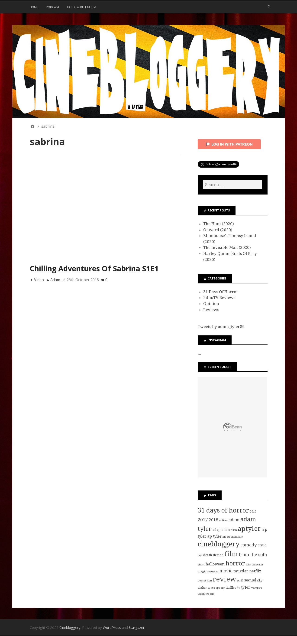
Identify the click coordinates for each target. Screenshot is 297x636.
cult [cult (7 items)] (200, 555)
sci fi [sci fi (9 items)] (240, 580)
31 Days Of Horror (220, 291)
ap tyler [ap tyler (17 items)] (214, 536)
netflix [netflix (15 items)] (255, 571)
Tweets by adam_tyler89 (221, 326)
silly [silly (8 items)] (259, 580)
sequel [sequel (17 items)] (250, 580)
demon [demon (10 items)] (218, 555)
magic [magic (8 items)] (202, 571)
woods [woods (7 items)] (210, 593)
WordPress (112, 627)
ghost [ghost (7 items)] (201, 564)
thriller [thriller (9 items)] (231, 587)
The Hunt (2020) (218, 223)
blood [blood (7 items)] (226, 536)
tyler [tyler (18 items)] (245, 587)
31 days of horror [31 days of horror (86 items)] (223, 510)
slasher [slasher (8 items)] (202, 587)
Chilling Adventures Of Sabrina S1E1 (94, 268)
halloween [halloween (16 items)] (215, 564)
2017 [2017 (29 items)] (203, 519)
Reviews (211, 309)
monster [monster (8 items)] (213, 571)
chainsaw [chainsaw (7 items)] (237, 536)
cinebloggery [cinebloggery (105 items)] (218, 544)
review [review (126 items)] (224, 579)
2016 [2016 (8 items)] (253, 511)
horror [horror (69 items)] (235, 563)
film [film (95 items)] (231, 554)
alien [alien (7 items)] (234, 530)
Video (39, 279)
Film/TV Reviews (219, 297)
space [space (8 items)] (211, 587)
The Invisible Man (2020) (227, 247)
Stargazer (137, 627)
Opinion (211, 303)
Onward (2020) (217, 229)
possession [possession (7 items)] (205, 580)
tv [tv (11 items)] (238, 587)
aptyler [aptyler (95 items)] (249, 528)
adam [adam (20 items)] (234, 520)
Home (34, 7)
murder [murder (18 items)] (241, 571)
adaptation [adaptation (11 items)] (221, 530)
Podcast (52, 7)
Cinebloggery (70, 627)
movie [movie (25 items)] (226, 571)
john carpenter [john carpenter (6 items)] (254, 564)
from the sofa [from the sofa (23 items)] (253, 554)
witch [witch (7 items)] (201, 593)
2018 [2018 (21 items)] (213, 519)
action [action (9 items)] (223, 520)
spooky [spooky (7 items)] (220, 587)
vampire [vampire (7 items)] (256, 587)
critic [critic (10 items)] (262, 545)
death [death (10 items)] (207, 555)
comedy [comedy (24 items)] (248, 545)
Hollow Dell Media (81, 7)
